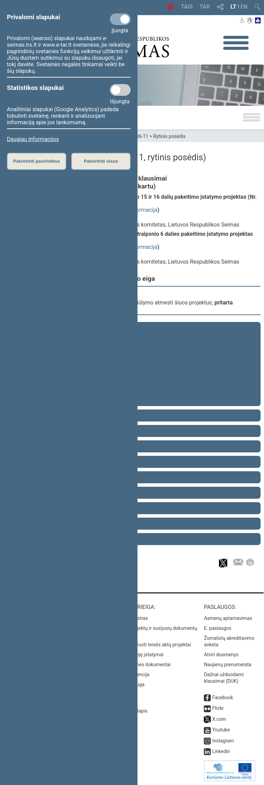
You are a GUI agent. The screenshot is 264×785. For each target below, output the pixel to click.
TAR (205, 6)
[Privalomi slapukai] (120, 19)
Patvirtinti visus (101, 161)
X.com (219, 719)
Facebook (222, 697)
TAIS (186, 6)
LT (233, 6)
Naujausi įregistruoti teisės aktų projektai (147, 644)
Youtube (221, 729)
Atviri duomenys (221, 654)
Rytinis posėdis (169, 136)
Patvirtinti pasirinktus (36, 161)
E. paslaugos (217, 628)
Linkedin (221, 751)
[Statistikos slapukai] (120, 90)
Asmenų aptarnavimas (228, 618)
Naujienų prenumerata (227, 664)
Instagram (223, 740)
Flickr (218, 708)
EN (244, 6)
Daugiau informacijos (33, 139)
